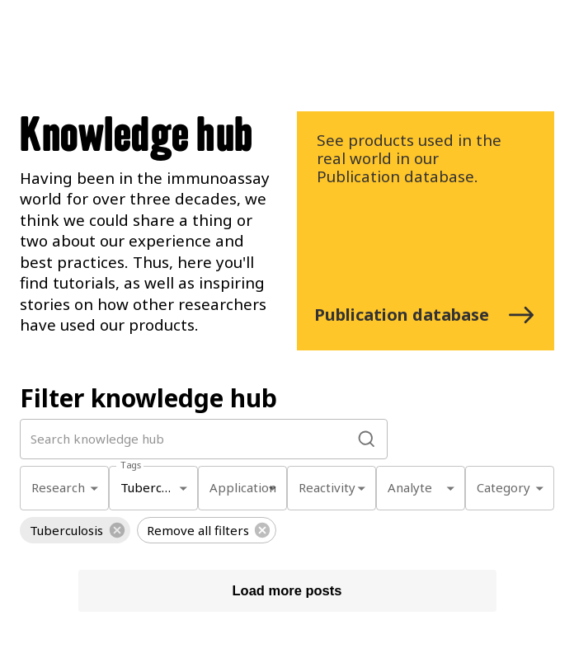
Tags (130, 464)
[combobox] (64, 488)
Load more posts (287, 591)
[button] (75, 530)
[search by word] (190, 439)
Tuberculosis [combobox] (157, 487)
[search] (366, 439)
